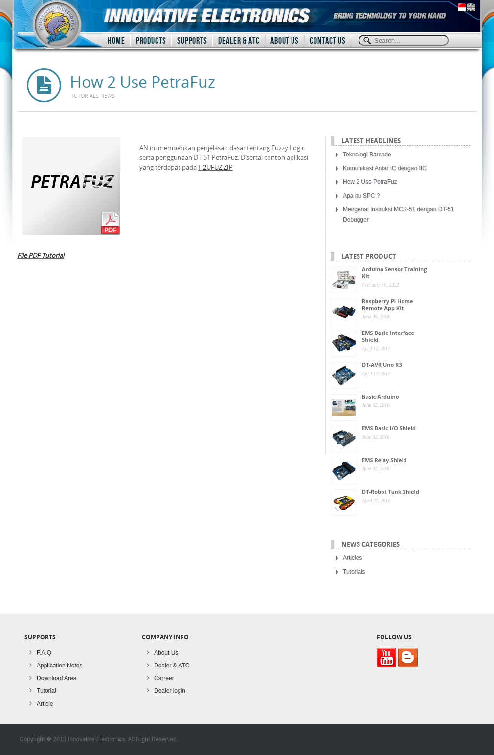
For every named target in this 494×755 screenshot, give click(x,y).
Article (45, 703)
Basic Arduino (380, 396)
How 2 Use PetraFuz (370, 181)
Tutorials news (93, 95)
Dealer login (169, 691)
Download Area (56, 678)
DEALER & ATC (239, 41)
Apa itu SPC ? (361, 195)
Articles (352, 558)
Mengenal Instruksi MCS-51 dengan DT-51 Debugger (398, 214)
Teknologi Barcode (367, 154)
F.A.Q (44, 652)
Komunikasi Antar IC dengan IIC (385, 168)
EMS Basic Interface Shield (388, 336)
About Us (166, 652)
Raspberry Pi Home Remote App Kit (387, 304)
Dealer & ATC (171, 665)
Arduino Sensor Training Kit (394, 273)
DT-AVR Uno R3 (382, 364)
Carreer (164, 678)
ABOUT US (284, 41)
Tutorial (46, 691)
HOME (116, 41)
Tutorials (354, 571)
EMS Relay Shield (384, 460)
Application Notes (59, 665)
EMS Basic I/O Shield (389, 428)
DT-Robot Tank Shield (390, 491)
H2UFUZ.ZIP (215, 167)
